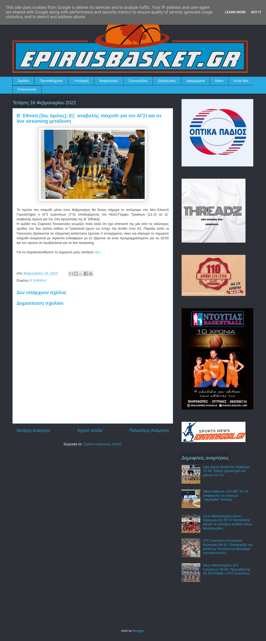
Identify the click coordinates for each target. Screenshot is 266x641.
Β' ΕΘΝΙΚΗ (38, 280)
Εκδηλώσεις (167, 81)
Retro (219, 81)
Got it (256, 12)
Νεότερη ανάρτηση (33, 430)
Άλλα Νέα (241, 81)
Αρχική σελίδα (89, 430)
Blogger (138, 631)
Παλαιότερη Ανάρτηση (149, 430)
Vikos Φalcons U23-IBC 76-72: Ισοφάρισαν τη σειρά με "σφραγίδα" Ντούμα (226, 495)
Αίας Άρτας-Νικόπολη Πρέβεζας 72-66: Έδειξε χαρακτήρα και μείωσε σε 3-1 (226, 471)
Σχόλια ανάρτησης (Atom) (103, 444)
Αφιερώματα (195, 81)
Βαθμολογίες (108, 81)
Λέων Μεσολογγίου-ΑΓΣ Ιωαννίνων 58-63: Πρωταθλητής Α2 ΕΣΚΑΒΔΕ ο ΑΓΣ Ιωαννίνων (226, 569)
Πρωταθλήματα (51, 81)
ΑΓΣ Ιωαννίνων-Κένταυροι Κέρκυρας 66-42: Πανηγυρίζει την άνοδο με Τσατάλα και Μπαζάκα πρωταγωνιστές (228, 547)
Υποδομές (81, 81)
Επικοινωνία (27, 89)
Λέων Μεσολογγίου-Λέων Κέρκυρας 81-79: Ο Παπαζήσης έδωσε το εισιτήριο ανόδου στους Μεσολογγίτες (227, 522)
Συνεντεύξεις (138, 81)
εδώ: (97, 252)
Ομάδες (23, 81)
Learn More (235, 12)
